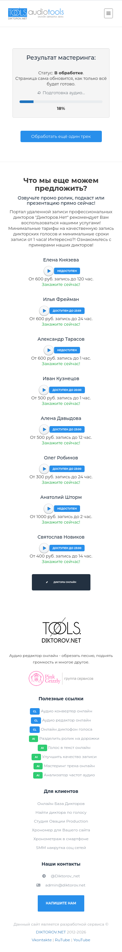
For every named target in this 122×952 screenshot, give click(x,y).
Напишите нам (61, 903)
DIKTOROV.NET (51, 932)
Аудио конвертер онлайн (66, 710)
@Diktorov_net (61, 875)
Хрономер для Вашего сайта (61, 829)
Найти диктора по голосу (61, 812)
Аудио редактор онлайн (66, 720)
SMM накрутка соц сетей (61, 847)
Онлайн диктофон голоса (66, 729)
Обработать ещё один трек (61, 136)
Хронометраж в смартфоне (61, 838)
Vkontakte (42, 939)
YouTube (81, 939)
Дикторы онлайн (61, 582)
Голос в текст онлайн (69, 747)
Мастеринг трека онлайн (69, 765)
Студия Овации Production (61, 821)
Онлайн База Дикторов (61, 803)
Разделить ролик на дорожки (69, 738)
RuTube (62, 939)
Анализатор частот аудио (69, 774)
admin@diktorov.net (60, 885)
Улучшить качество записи (69, 756)
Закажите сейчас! (61, 284)
